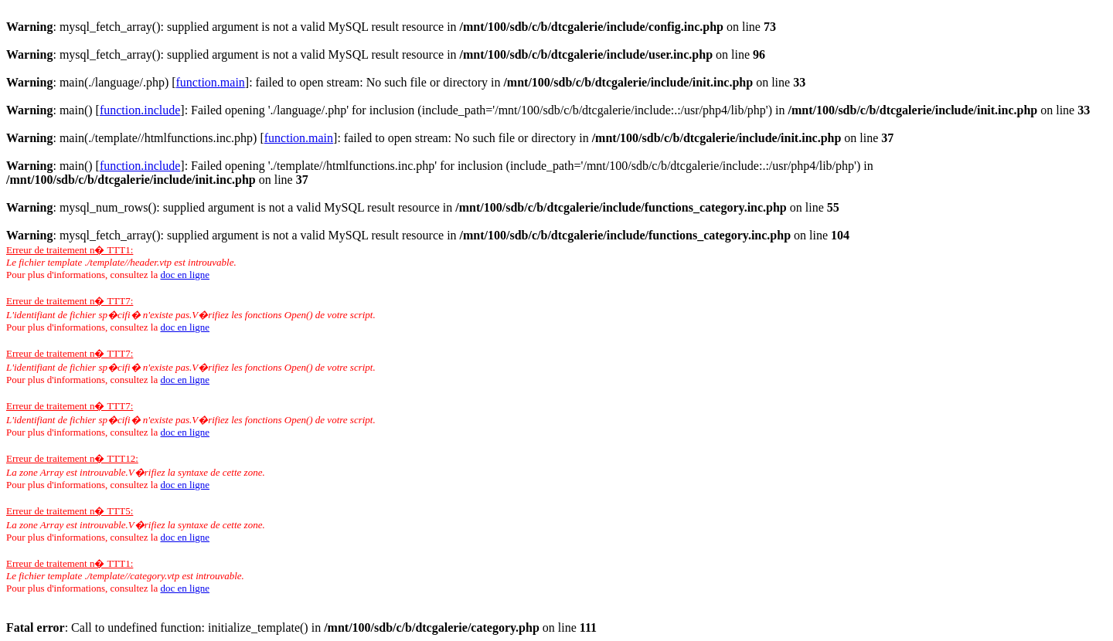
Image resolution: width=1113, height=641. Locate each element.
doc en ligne (184, 274)
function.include (140, 110)
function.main (210, 82)
